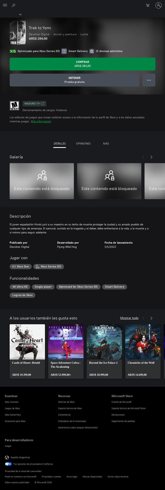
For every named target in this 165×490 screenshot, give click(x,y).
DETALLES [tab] (60, 143)
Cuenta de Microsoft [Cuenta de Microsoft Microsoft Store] (121, 402)
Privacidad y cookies (51, 476)
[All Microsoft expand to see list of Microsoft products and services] (5, 5)
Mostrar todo (129, 318)
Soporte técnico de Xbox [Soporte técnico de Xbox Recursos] (70, 408)
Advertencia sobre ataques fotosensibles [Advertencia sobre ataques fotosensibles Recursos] (78, 427)
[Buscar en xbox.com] (14, 5)
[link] (27, 351)
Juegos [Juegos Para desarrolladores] (8, 446)
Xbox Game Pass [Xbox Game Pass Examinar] (13, 414)
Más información (41, 121)
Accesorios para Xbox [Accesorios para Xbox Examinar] (15, 421)
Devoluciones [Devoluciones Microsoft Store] (118, 414)
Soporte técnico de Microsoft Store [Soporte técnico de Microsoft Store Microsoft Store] (129, 408)
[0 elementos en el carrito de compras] (149, 5)
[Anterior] (143, 157)
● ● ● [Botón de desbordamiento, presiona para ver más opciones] (149, 80)
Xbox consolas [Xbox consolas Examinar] (11, 402)
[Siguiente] (151, 157)
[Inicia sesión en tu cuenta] (158, 5)
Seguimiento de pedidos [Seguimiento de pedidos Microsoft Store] (123, 421)
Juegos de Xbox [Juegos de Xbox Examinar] (12, 408)
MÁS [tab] (106, 143)
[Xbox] (10, 14)
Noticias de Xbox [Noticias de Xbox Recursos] (66, 402)
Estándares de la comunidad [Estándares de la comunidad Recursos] (72, 421)
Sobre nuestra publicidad (17, 482)
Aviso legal (72, 476)
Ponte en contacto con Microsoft (20, 476)
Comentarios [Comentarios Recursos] (64, 414)
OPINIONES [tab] (83, 143)
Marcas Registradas (92, 476)
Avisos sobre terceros (118, 476)
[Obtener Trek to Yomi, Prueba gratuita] (74, 80)
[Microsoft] (82, 3)
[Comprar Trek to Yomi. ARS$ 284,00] (82, 64)
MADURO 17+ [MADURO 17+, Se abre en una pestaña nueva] (34, 103)
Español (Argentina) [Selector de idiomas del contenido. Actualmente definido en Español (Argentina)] (20, 457)
